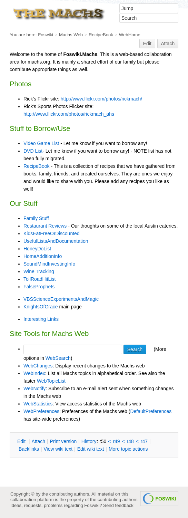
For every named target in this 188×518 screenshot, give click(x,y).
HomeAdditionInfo (42, 256)
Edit (147, 43)
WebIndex (34, 373)
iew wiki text (57, 449)
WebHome (129, 34)
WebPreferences (41, 411)
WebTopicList (51, 381)
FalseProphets (39, 286)
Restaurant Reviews (45, 226)
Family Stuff (36, 218)
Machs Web (71, 34)
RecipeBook (101, 34)
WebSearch (58, 358)
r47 (144, 441)
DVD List (32, 151)
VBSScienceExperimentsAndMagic (61, 299)
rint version (63, 441)
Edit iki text (90, 449)
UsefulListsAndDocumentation (55, 241)
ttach (38, 441)
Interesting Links (41, 319)
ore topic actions (128, 449)
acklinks (29, 449)
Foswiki (45, 34)
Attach (168, 43)
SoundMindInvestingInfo (49, 264)
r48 (130, 441)
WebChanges (38, 365)
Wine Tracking (38, 271)
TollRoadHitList (39, 279)
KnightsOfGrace (40, 306)
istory (89, 441)
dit (22, 441)
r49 (116, 441)
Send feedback (118, 505)
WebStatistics (38, 403)
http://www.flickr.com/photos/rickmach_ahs (68, 114)
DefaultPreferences (150, 411)
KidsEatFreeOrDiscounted (51, 233)
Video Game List (41, 143)
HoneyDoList (37, 248)
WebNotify (34, 388)
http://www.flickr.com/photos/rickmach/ (101, 99)
